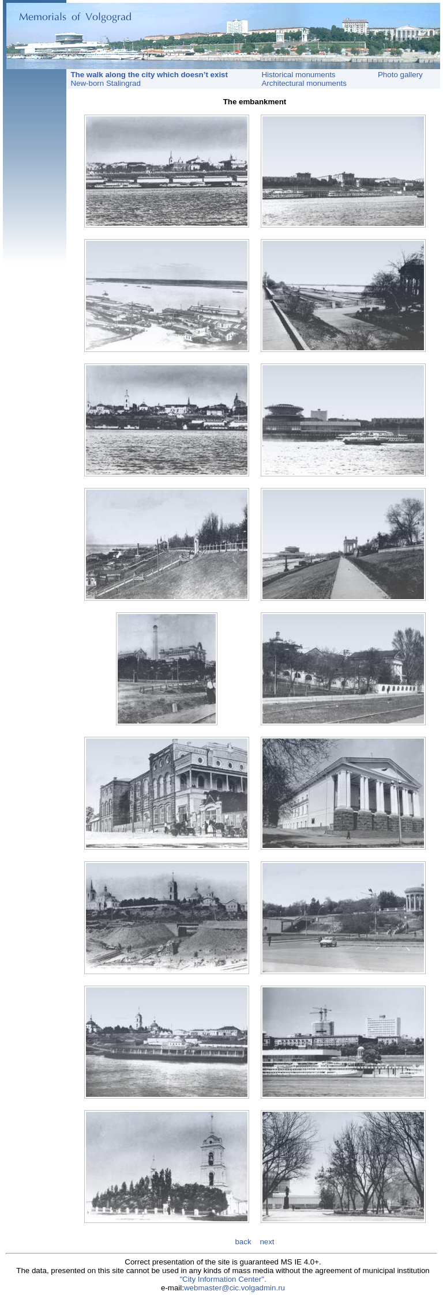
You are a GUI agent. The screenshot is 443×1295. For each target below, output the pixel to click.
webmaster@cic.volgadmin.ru (234, 1287)
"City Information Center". (222, 1279)
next (267, 1241)
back (244, 1241)
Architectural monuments (303, 83)
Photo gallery (400, 74)
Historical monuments (298, 74)
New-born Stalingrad (103, 83)
